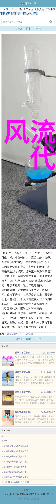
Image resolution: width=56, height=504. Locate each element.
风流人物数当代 (14, 334)
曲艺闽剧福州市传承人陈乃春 (15, 451)
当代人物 (17, 9)
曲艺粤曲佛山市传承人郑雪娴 (15, 482)
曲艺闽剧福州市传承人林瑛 (14, 456)
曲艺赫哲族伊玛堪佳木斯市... (14, 477)
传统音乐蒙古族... (23, 392)
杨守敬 (4, 441)
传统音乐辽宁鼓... (23, 352)
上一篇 (19, 28)
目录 (28, 28)
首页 (5, 9)
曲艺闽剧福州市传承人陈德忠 (15, 446)
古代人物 (28, 9)
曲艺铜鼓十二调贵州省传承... (14, 466)
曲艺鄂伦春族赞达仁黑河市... (14, 472)
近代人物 (39, 9)
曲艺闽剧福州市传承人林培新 (15, 461)
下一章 (37, 28)
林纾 (3, 436)
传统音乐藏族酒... (23, 372)
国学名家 (50, 9)
